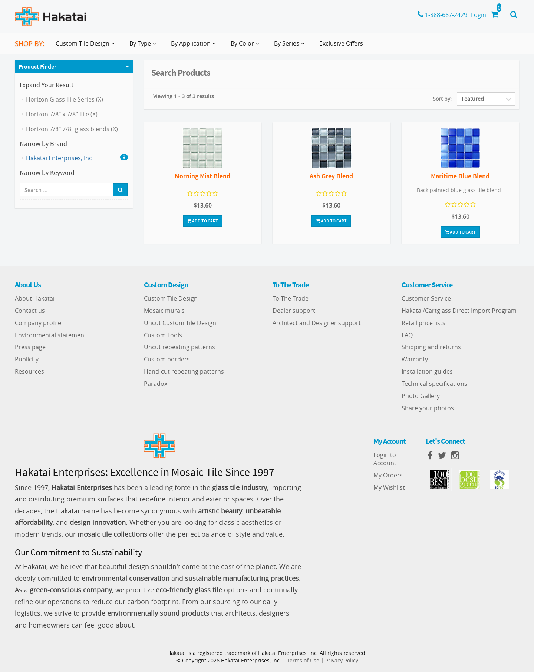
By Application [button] (195, 46)
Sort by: (442, 98)
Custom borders (167, 359)
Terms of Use (303, 660)
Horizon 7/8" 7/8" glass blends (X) (72, 129)
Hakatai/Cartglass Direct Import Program (459, 311)
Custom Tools (163, 335)
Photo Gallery (421, 396)
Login (478, 15)
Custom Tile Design (171, 298)
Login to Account (384, 459)
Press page (30, 347)
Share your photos (428, 408)
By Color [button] (246, 46)
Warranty (415, 359)
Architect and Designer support (317, 323)
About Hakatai (35, 298)
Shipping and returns (431, 347)
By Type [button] (144, 46)
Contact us (30, 311)
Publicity (27, 359)
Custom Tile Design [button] (87, 46)
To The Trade (291, 298)
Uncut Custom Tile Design (180, 323)
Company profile (38, 323)
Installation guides (427, 371)
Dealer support (294, 311)
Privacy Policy (341, 660)
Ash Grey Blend (331, 176)
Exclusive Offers (341, 43)
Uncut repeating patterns (179, 347)
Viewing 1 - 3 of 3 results (183, 96)
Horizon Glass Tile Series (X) (64, 99)
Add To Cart (202, 221)
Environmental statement (50, 335)
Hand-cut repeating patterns (184, 371)
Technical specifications (434, 384)
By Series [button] (290, 46)
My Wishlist (389, 487)
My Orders (388, 475)
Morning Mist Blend (202, 176)
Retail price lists (423, 323)
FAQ (407, 335)
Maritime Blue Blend (460, 176)
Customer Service (426, 298)
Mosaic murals (164, 311)
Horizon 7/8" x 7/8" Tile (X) (62, 114)
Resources (29, 371)
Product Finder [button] (37, 66)
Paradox (155, 384)
